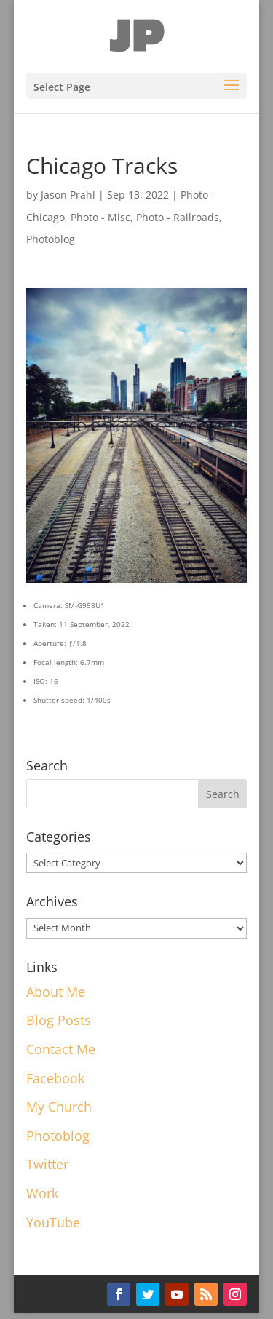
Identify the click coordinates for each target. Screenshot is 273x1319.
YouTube (53, 1222)
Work (42, 1193)
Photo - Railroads (177, 217)
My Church (59, 1106)
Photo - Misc (100, 217)
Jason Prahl (68, 195)
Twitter (47, 1164)
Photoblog (50, 239)
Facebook (55, 1078)
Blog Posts (58, 1020)
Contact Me (60, 1049)
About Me (55, 991)
